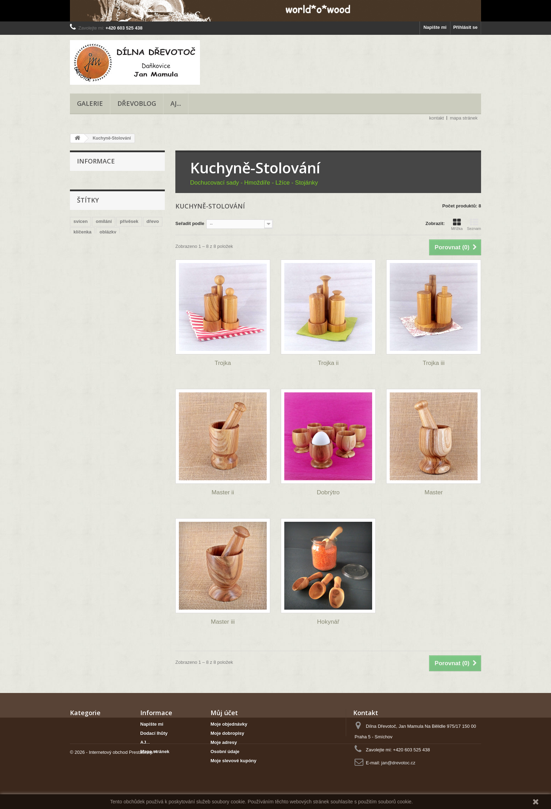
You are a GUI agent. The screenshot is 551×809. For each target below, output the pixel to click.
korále (141, 263)
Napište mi (435, 27)
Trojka (223, 363)
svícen (80, 210)
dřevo (153, 210)
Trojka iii (434, 363)
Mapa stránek (154, 751)
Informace (96, 161)
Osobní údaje (224, 751)
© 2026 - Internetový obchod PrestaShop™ (113, 789)
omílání (104, 210)
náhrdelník (117, 242)
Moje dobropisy (227, 733)
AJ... (175, 103)
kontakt (436, 118)
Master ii (223, 492)
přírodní (82, 263)
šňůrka (81, 252)
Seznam (474, 224)
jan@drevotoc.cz (398, 762)
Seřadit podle (189, 223)
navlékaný (108, 252)
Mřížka (457, 224)
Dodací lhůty (154, 733)
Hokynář (328, 621)
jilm (149, 242)
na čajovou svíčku (93, 231)
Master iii (223, 621)
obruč (127, 231)
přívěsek (129, 210)
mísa (132, 252)
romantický (85, 242)
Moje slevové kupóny (233, 760)
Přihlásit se (465, 27)
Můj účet (224, 712)
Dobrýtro (328, 492)
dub (122, 263)
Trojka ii (328, 363)
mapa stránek (464, 118)
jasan (104, 263)
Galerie (90, 103)
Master (433, 492)
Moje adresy (223, 742)
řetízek (152, 252)
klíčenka (82, 221)
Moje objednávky (228, 724)
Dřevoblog (136, 103)
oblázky (107, 221)
